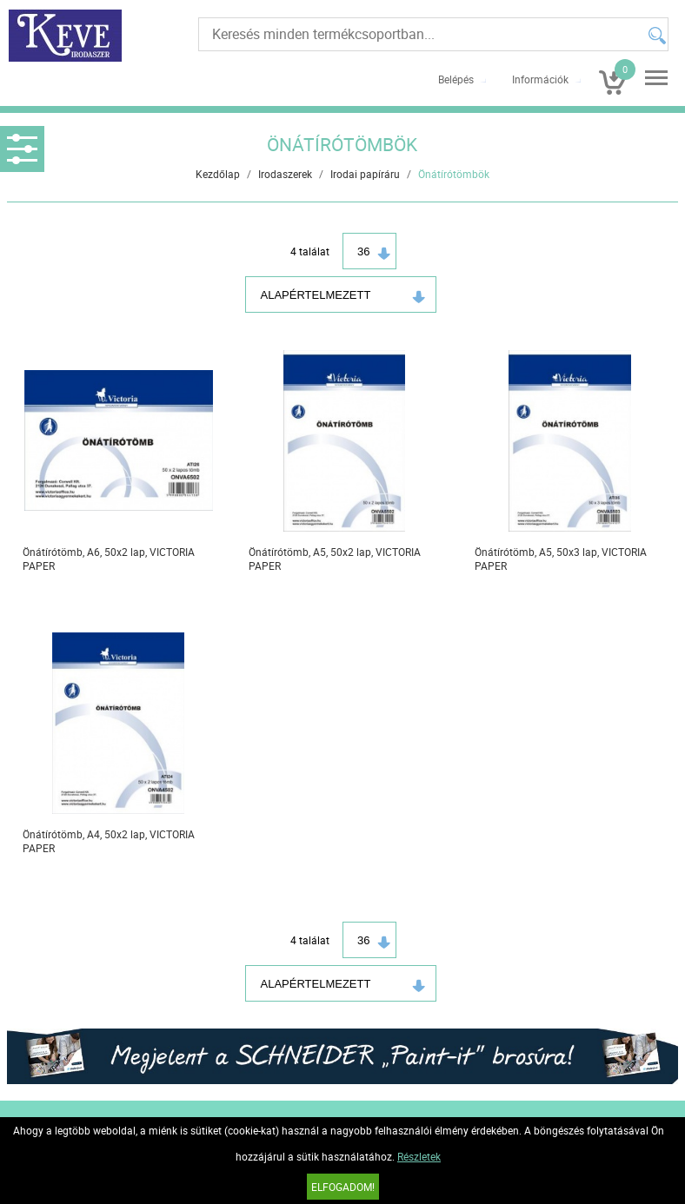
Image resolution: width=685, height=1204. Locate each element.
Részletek (419, 1156)
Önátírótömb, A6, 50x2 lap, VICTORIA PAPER (109, 558)
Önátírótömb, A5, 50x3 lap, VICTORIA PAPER (561, 558)
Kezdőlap (218, 174)
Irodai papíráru (365, 174)
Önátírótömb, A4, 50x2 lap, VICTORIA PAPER (109, 841)
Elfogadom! (343, 1187)
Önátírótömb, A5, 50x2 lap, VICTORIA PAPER (335, 558)
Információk (540, 79)
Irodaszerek (285, 174)
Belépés (456, 79)
